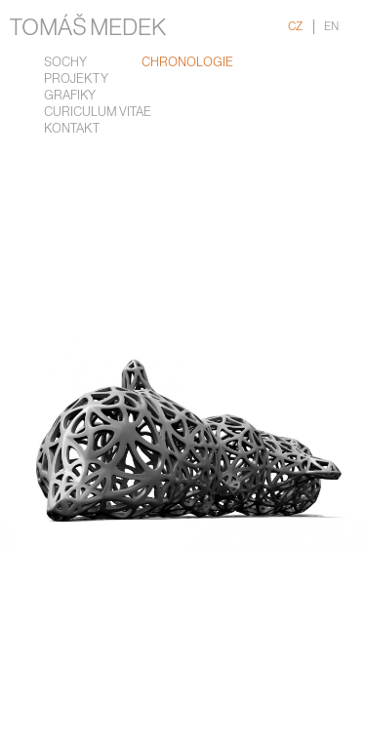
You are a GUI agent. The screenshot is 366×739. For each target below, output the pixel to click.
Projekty (76, 79)
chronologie (187, 63)
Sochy (65, 63)
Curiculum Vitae (97, 112)
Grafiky (70, 96)
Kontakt (72, 129)
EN (331, 26)
